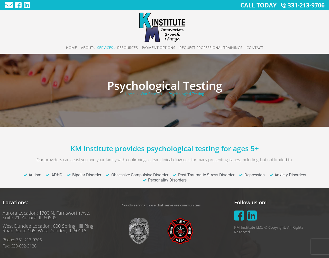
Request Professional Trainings (210, 47)
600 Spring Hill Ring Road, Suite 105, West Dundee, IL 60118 (48, 228)
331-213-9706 (29, 240)
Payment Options (158, 47)
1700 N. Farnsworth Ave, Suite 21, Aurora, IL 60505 (46, 215)
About (87, 47)
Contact (254, 47)
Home (71, 47)
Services (105, 47)
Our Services (151, 94)
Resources (127, 47)
